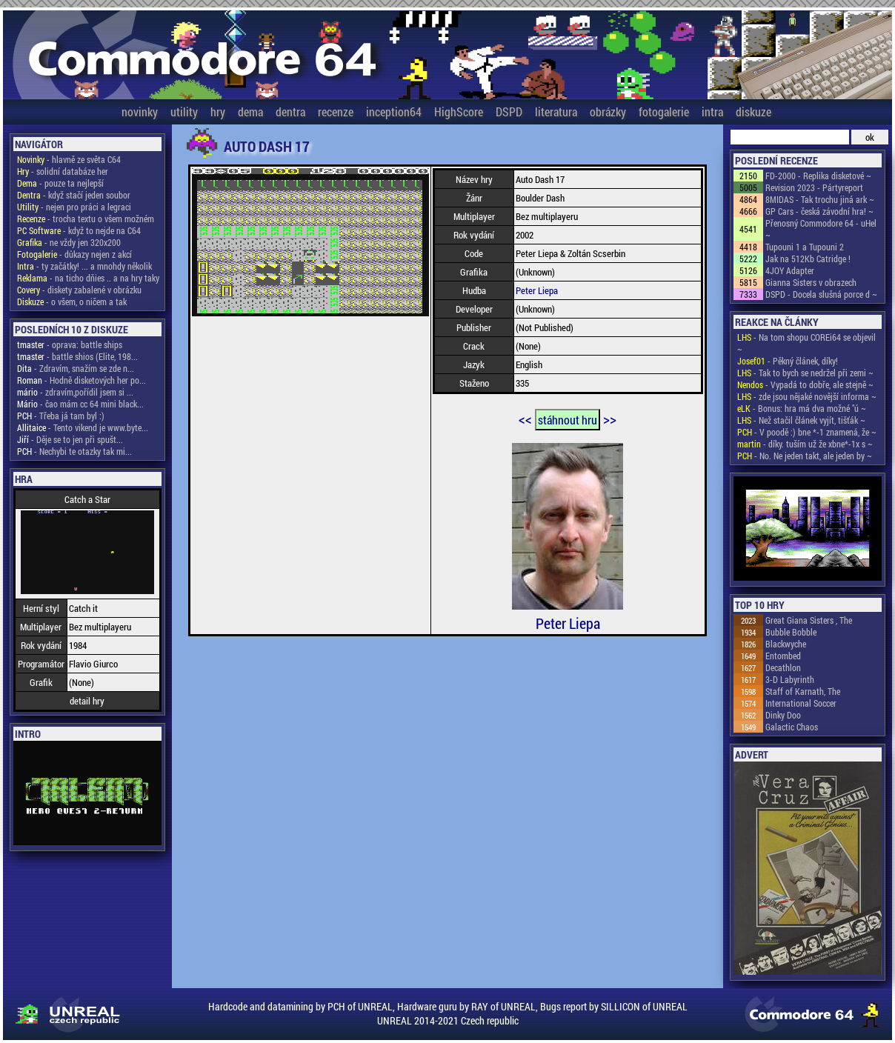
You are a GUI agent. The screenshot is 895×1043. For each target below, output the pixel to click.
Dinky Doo (783, 715)
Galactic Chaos (791, 727)
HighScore (458, 111)
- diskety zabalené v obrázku (79, 290)
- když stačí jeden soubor (73, 195)
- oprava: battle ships (69, 344)
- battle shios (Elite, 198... (77, 356)
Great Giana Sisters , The (808, 620)
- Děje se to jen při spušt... (70, 439)
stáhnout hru (567, 419)
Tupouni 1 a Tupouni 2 (804, 247)
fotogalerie (664, 111)
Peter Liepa (537, 290)
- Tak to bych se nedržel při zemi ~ (805, 373)
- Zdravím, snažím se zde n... (75, 368)
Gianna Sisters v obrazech (810, 282)
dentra (290, 111)
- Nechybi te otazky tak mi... (74, 451)
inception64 (394, 111)
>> (609, 418)
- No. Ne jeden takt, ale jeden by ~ (804, 455)
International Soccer (800, 703)
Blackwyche (785, 644)
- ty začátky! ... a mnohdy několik (84, 266)
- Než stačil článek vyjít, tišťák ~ (801, 420)
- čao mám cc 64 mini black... (80, 404)
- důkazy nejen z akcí (74, 254)
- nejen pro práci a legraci (74, 207)
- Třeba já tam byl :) (60, 415)
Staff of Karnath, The (802, 691)
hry (217, 111)
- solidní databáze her (62, 171)
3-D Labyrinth (789, 679)
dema (250, 111)
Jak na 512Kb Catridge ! (808, 258)
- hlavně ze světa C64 (69, 159)
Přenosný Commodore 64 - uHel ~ (820, 229)
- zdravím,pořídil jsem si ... (75, 392)
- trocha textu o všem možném (85, 218)
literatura (556, 111)
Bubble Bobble (790, 632)
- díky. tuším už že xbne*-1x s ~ (805, 444)
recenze (335, 111)
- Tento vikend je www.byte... (82, 427)
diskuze (753, 111)
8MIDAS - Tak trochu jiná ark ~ (819, 199)
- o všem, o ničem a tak (72, 301)
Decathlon (783, 667)
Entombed (783, 656)
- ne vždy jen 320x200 (69, 242)
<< (525, 418)
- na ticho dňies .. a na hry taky (88, 278)
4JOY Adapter (789, 270)
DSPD (509, 111)
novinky (140, 111)
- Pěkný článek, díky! (787, 361)
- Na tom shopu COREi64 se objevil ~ (806, 343)
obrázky (608, 111)
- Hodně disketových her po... (81, 380)
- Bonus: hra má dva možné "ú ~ (801, 408)
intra (712, 111)
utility (184, 111)
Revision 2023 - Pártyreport (814, 187)
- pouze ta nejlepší (60, 183)
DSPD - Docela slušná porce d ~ (821, 294)
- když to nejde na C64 (79, 230)
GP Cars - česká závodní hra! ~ (819, 211)
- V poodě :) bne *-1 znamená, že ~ (806, 432)
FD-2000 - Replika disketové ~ (818, 175)
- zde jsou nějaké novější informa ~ (806, 396)
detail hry (87, 700)
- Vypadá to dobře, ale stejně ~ (805, 384)
